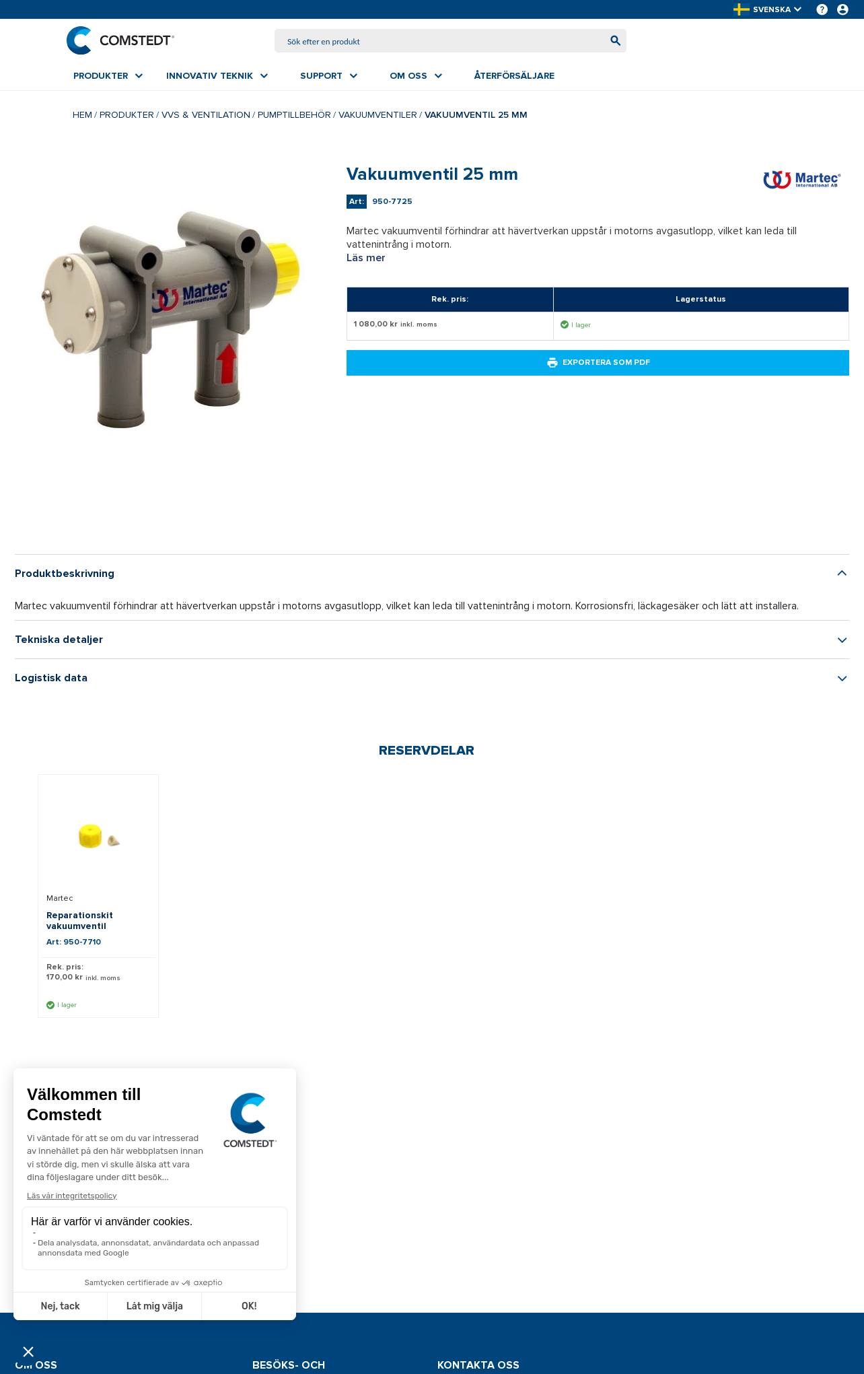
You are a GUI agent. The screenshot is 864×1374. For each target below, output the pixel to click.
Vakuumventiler (377, 117)
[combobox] (450, 42)
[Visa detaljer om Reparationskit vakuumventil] (98, 839)
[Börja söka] (608, 42)
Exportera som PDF (598, 365)
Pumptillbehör (294, 117)
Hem (82, 117)
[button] (768, 9)
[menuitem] (108, 79)
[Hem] (127, 42)
